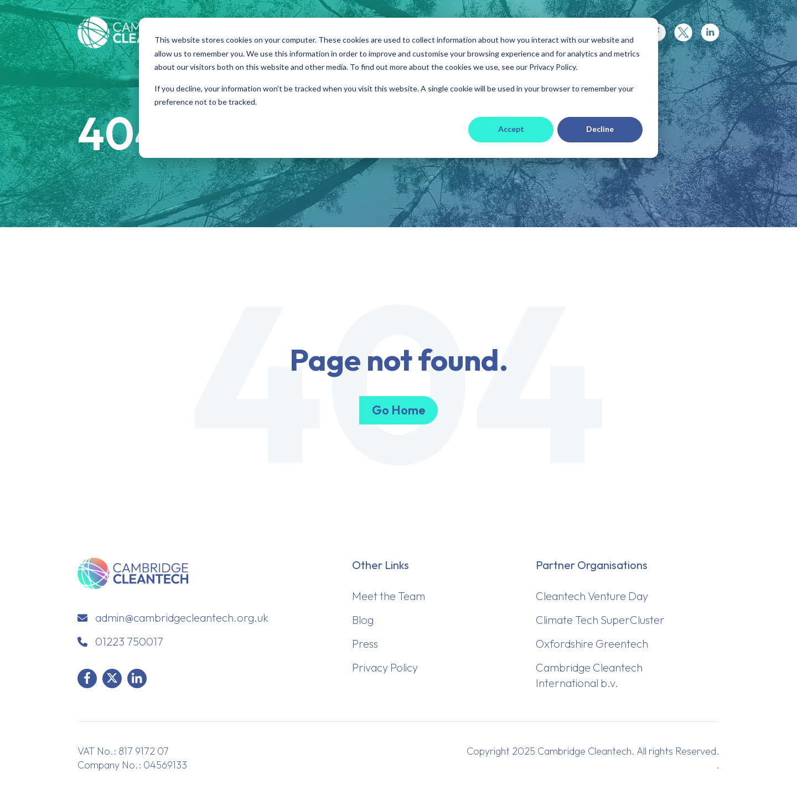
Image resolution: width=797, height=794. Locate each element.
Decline (600, 129)
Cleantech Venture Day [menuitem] (592, 596)
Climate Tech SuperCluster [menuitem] (600, 620)
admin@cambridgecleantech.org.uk (181, 617)
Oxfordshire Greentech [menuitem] (592, 643)
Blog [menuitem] (363, 620)
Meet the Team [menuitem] (388, 596)
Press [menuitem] (365, 643)
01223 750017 (129, 641)
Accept (511, 129)
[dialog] (398, 88)
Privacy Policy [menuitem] (385, 667)
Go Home (398, 410)
